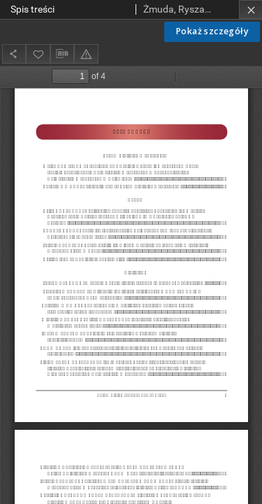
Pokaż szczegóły (212, 31)
